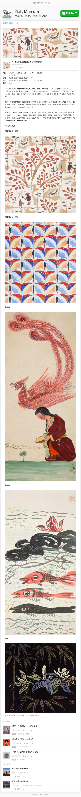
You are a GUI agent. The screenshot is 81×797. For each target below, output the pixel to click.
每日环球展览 (8, 23)
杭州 (16, 23)
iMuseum (46, 794)
